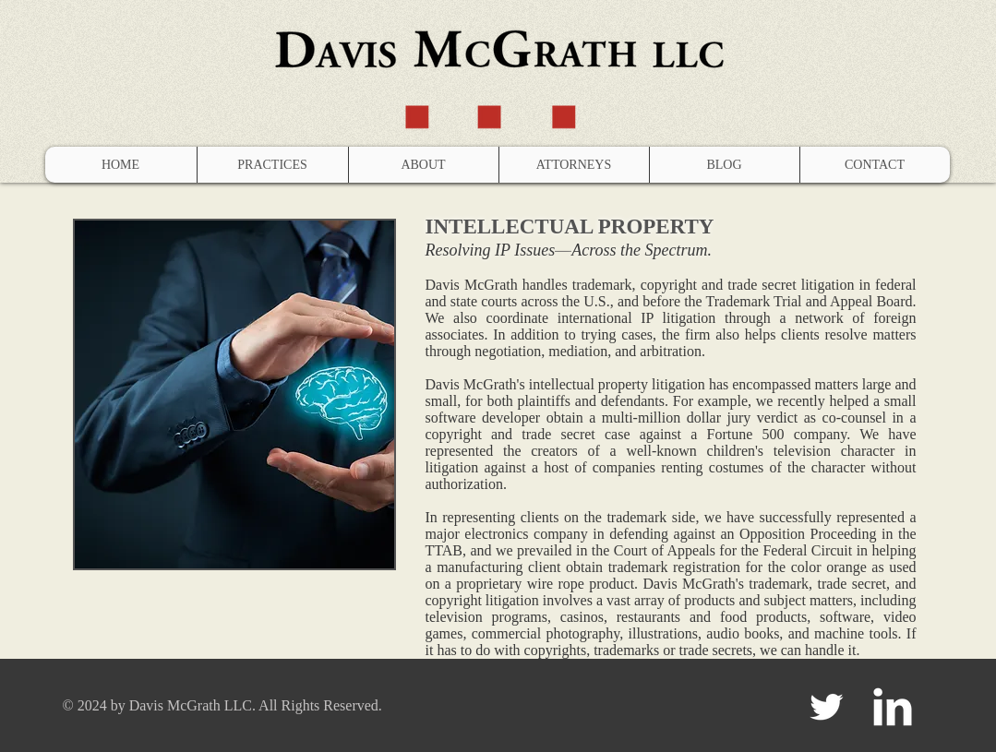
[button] (272, 165)
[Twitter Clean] (826, 706)
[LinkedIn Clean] (892, 706)
